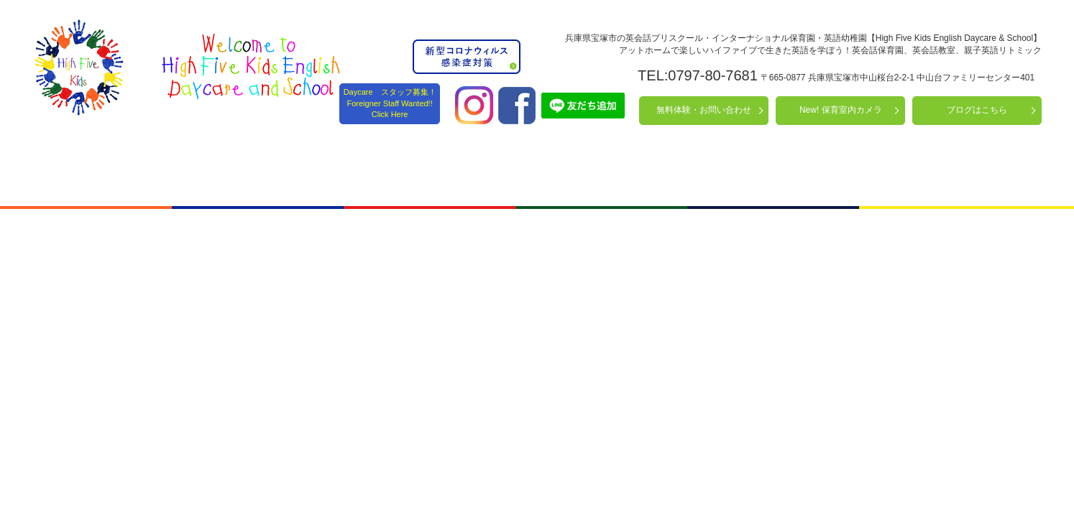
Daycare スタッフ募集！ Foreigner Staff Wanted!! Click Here (390, 103)
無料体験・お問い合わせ (703, 110)
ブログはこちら (977, 110)
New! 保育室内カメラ (840, 110)
